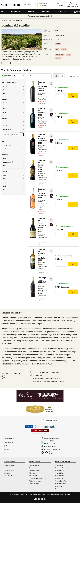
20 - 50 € (13, 125)
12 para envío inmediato (64, 226)
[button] (70, 4)
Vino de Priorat (60, 470)
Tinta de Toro (59, 55)
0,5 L (13, 166)
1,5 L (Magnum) (13, 162)
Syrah (68, 55)
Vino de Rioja (59, 465)
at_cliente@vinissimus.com (52, 449)
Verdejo (58, 58)
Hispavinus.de (8, 476)
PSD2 (29, 426)
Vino (13, 112)
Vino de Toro (59, 478)
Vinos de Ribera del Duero (63, 468)
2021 (13, 175)
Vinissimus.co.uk (9, 470)
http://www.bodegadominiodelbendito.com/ (48, 381)
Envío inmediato (13, 76)
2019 (13, 186)
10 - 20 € (13, 122)
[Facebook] (47, 453)
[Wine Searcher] (40, 409)
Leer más (5, 63)
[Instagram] (43, 453)
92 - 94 (13, 86)
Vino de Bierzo (59, 473)
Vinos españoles (34, 465)
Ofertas (62, 12)
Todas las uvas (34, 483)
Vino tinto (32, 473)
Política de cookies (65, 494)
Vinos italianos (34, 468)
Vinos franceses (34, 470)
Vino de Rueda (59, 476)
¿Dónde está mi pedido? (51, 438)
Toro (57, 49)
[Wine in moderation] (40, 431)
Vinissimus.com (9, 465)
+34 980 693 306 (39, 375)
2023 (13, 189)
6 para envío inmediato (63, 256)
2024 (13, 182)
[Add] (73, 95)
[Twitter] (50, 453)
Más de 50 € (13, 129)
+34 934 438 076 (49, 441)
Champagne (59, 486)
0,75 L (13, 158)
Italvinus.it (7, 473)
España (58, 43)
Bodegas (31, 12)
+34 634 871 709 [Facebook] (49, 443)
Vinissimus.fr (8, 468)
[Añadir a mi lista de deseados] (51, 84)
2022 (13, 179)
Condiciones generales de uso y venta (35, 494)
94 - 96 (13, 90)
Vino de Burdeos (60, 483)
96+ (13, 93)
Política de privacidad (53, 494)
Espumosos (15, 12)
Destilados (46, 12)
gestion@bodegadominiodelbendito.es (46, 378)
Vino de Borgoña (60, 481)
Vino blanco (33, 476)
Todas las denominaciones (37, 478)
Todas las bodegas (35, 481)
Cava (56, 489)
